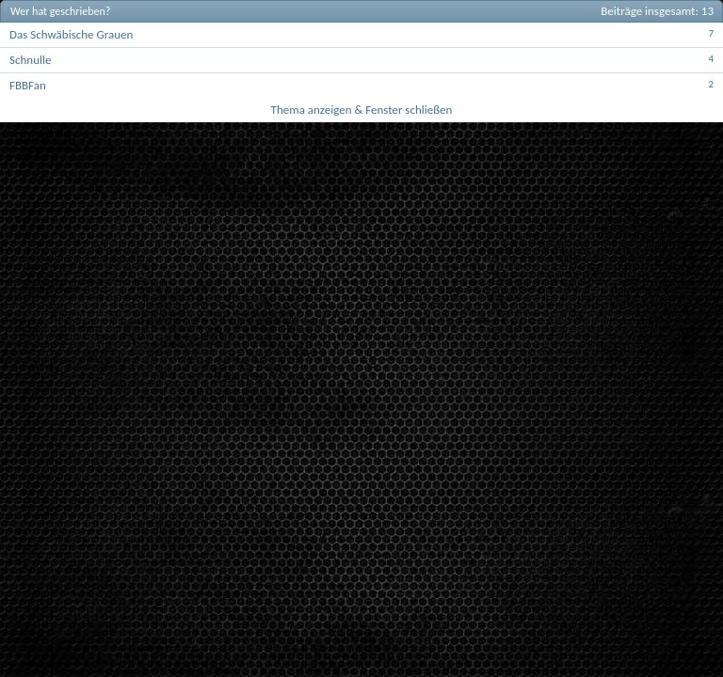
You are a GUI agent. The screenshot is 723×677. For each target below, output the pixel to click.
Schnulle (30, 60)
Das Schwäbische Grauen (71, 34)
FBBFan (27, 85)
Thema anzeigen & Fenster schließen (362, 109)
